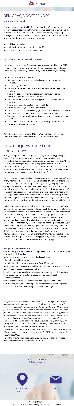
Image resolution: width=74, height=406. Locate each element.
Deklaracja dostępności (37, 359)
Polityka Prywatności (37, 362)
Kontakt (56, 388)
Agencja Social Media (46, 404)
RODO (37, 365)
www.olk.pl (40, 38)
